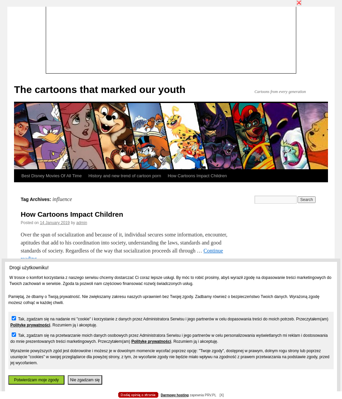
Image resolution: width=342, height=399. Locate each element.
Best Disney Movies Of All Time (51, 175)
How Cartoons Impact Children (197, 175)
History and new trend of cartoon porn (125, 175)
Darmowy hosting (175, 395)
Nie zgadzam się (85, 380)
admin (81, 222)
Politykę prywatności (30, 325)
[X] (221, 395)
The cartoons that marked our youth (99, 89)
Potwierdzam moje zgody (36, 380)
